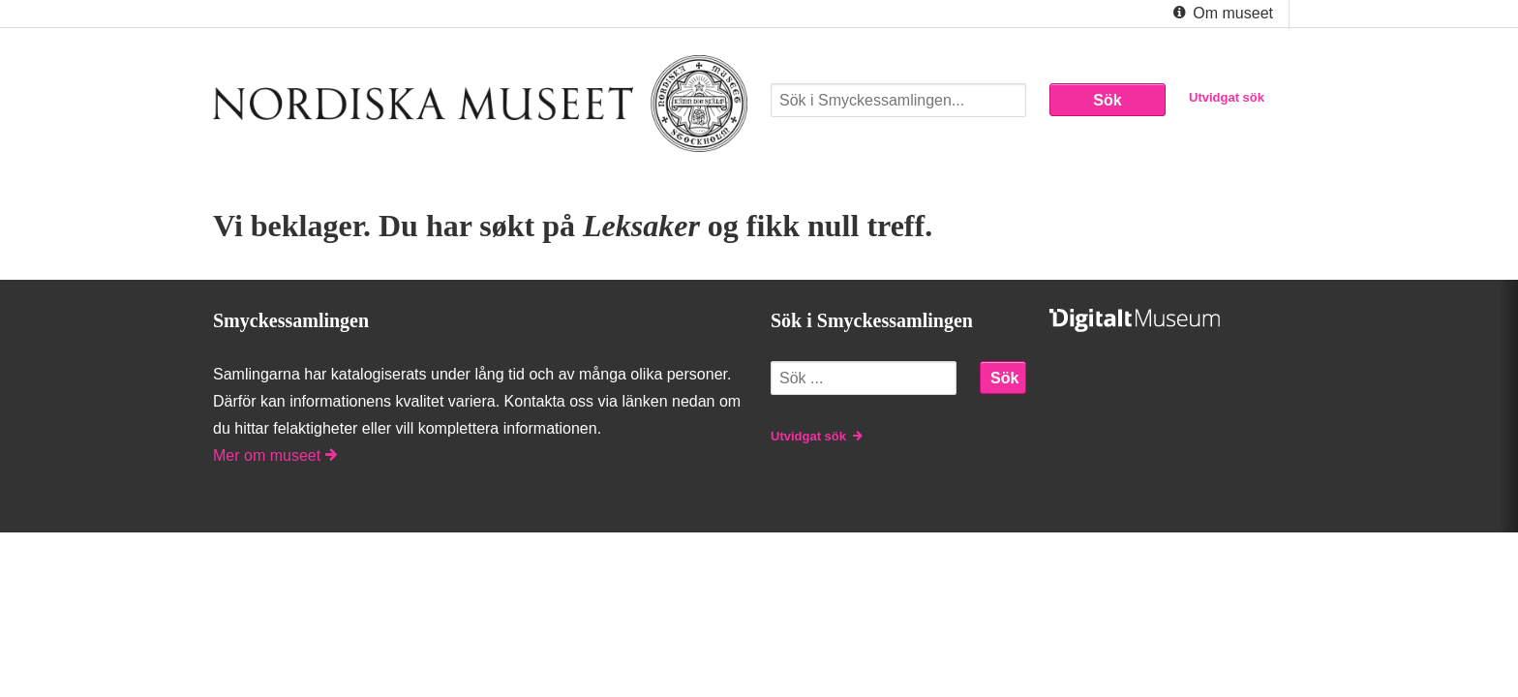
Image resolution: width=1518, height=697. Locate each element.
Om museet (1221, 13)
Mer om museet (275, 455)
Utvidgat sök (1226, 97)
